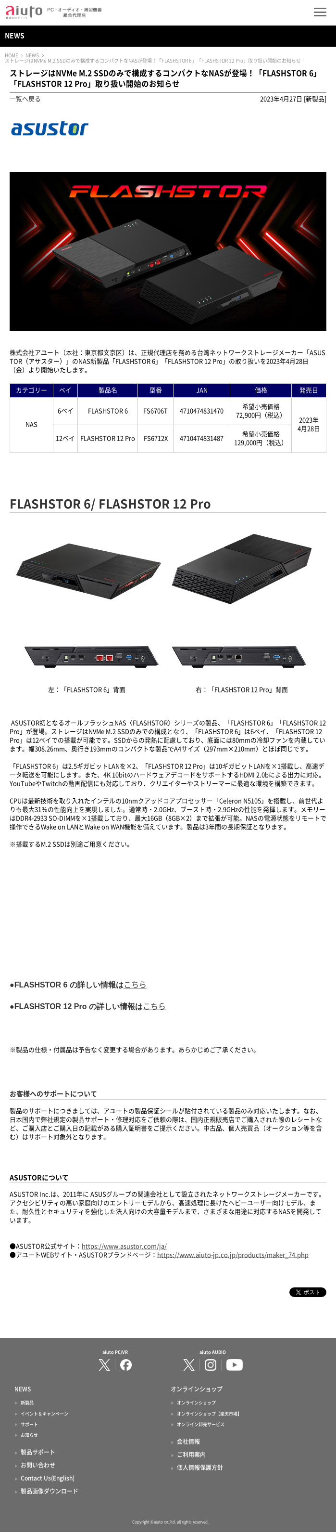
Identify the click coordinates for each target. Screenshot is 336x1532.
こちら (135, 984)
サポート (29, 1424)
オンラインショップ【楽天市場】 (209, 1414)
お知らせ (29, 1435)
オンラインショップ (196, 1403)
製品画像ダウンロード (49, 1491)
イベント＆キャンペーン (44, 1414)
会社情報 (188, 1441)
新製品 (27, 1403)
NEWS (15, 35)
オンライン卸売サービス (200, 1424)
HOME (11, 55)
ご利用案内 (191, 1454)
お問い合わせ (38, 1465)
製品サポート (38, 1452)
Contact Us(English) (48, 1478)
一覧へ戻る (25, 99)
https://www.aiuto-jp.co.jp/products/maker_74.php (233, 1255)
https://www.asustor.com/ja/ (124, 1246)
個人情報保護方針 (200, 1467)
